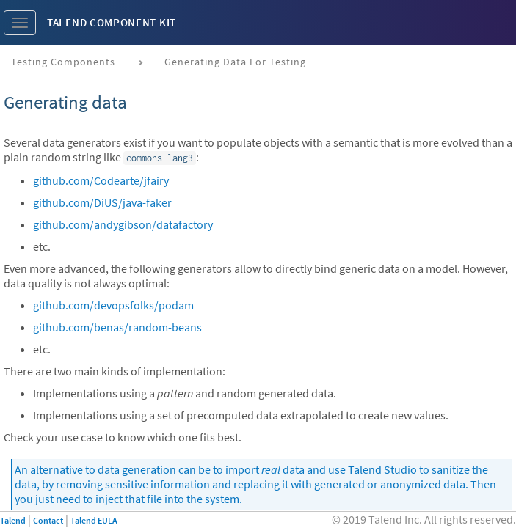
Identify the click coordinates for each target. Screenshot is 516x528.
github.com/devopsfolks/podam (113, 305)
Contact (48, 520)
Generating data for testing (235, 61)
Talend (13, 520)
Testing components (63, 61)
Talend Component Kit (111, 22)
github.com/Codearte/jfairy (101, 180)
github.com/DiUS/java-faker (102, 202)
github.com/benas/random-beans (117, 327)
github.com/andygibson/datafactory (123, 224)
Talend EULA (93, 520)
